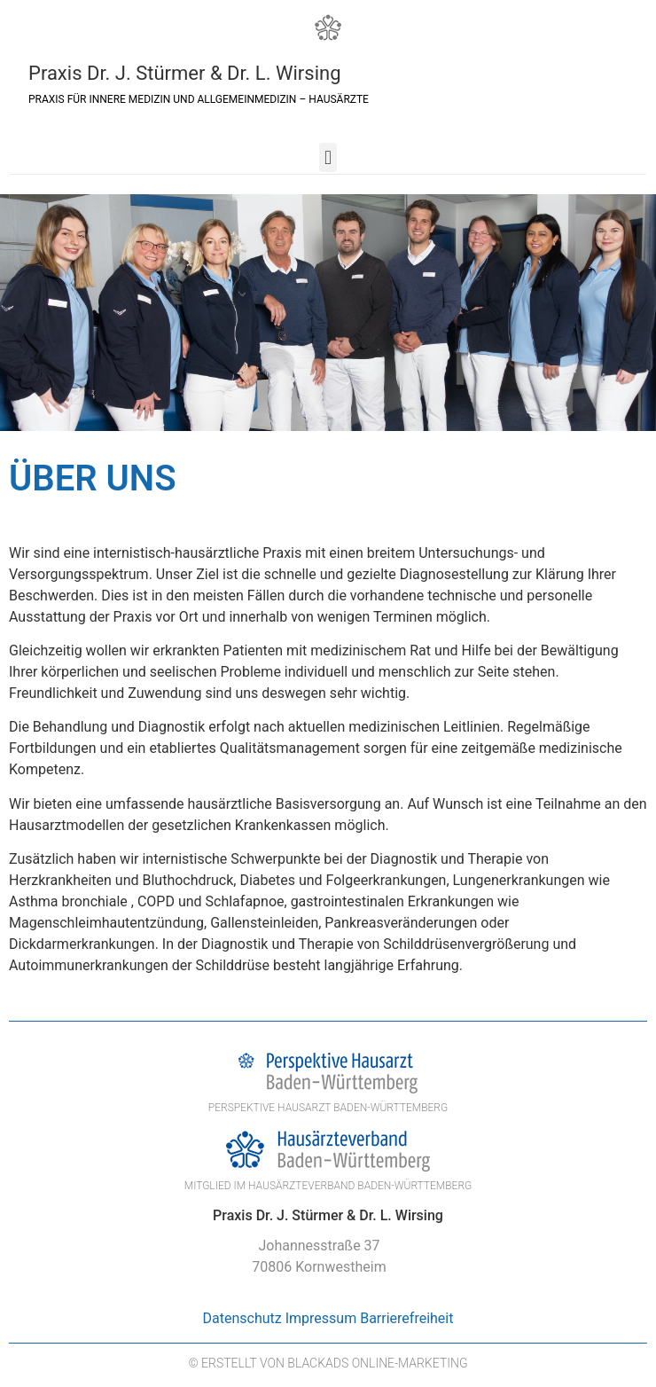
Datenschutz (242, 1318)
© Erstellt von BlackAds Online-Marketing (327, 1363)
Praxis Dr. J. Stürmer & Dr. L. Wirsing (184, 73)
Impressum (321, 1318)
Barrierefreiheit (406, 1318)
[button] (327, 157)
